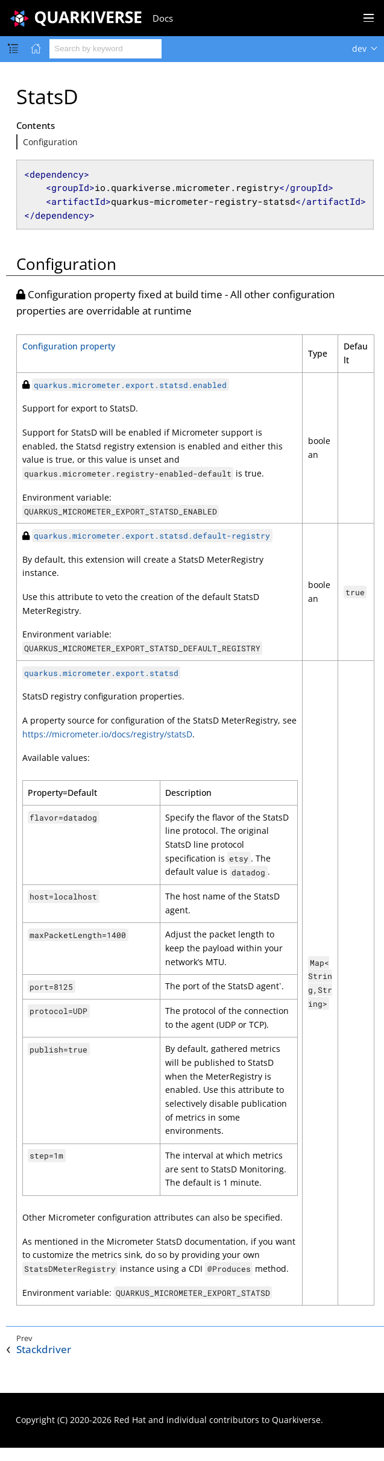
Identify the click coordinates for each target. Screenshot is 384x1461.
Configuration (50, 142)
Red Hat (130, 1419)
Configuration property (68, 346)
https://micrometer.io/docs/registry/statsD (107, 734)
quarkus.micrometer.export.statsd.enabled (130, 385)
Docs (163, 18)
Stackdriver (43, 1349)
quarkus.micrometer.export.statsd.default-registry (152, 535)
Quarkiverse (296, 1419)
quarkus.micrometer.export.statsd (101, 673)
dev (359, 48)
